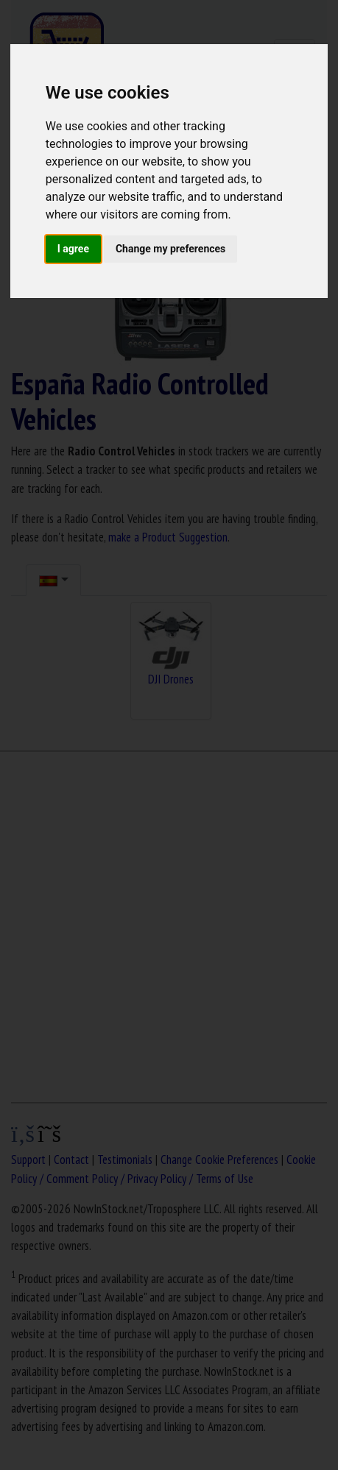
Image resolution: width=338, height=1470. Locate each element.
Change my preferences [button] (170, 249)
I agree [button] (73, 249)
